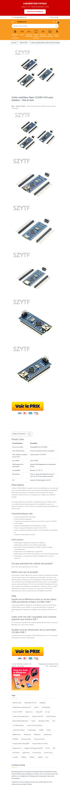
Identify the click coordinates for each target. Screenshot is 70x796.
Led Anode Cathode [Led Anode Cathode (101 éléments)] (19, 730)
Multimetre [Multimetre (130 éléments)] (37, 734)
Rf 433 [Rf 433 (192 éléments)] (48, 748)
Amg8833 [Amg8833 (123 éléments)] (42, 703)
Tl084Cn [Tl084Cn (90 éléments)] (32, 757)
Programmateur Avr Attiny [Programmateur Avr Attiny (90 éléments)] (40, 743)
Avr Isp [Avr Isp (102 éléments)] (47, 712)
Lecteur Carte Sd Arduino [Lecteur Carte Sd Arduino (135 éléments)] (34, 725)
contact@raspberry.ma (19, 17)
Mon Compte (54, 17)
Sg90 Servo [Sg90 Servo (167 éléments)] (26, 752)
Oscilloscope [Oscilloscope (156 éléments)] (47, 734)
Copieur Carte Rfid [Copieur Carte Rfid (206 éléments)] (37, 716)
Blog (13, 106)
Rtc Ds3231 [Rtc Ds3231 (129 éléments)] (16, 752)
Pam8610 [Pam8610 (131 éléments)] (15, 739)
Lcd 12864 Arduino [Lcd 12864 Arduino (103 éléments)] (18, 725)
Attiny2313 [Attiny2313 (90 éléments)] (39, 712)
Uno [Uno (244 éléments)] (47, 757)
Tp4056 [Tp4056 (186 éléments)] (40, 757)
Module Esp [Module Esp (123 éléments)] (27, 734)
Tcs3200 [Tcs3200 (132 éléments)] (15, 757)
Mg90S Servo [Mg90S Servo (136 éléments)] (17, 734)
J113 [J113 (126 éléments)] (53, 721)
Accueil (14, 42)
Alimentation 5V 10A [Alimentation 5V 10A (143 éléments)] (30, 703)
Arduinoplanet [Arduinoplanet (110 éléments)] (46, 707)
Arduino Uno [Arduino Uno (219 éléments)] (29, 712)
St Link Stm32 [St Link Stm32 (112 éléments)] (37, 752)
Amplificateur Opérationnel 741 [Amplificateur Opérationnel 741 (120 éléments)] (22, 707)
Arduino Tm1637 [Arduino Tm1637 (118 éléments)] (17, 712)
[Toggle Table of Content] (28, 434)
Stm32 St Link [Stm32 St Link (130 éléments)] (48, 752)
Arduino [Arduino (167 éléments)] (36, 707)
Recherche (56, 26)
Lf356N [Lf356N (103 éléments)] (41, 730)
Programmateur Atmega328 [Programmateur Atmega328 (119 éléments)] (21, 743)
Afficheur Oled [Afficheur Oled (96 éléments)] (17, 703)
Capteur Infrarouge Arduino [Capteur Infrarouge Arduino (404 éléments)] (21, 716)
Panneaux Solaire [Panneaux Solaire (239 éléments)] (39, 739)
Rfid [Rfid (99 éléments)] (54, 748)
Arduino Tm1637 (20, 106)
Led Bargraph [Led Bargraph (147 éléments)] (32, 730)
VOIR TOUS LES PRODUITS (35, 11)
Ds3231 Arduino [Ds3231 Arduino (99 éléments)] (51, 716)
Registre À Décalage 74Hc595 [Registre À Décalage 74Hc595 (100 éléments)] (33, 748)
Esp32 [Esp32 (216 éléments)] (33, 721)
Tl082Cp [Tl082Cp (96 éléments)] (23, 757)
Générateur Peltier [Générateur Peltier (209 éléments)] (43, 721)
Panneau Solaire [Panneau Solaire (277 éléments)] (26, 739)
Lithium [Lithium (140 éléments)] (49, 730)
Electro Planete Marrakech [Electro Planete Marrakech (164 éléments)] (20, 721)
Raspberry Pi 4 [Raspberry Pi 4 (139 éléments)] (17, 748)
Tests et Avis (23, 42)
